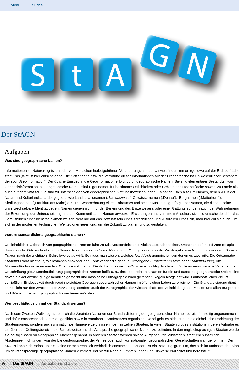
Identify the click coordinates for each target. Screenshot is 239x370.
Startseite (4, 364)
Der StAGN (18, 134)
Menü (15, 5)
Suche (37, 5)
